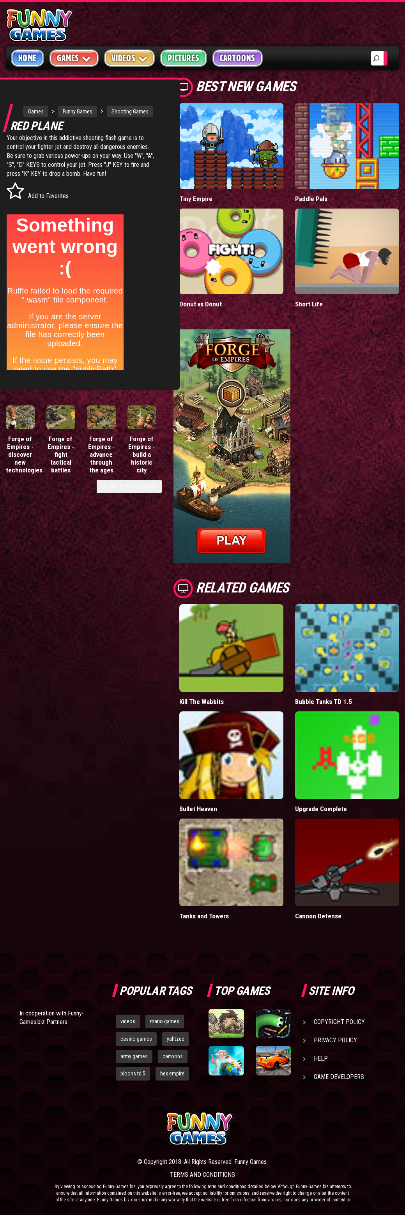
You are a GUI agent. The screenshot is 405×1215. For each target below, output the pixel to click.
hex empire (172, 1073)
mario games (164, 1021)
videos (127, 1021)
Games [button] (74, 58)
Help (321, 1058)
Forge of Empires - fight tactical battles (61, 477)
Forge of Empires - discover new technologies (24, 477)
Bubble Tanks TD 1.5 (323, 702)
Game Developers (339, 1077)
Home (27, 58)
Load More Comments (129, 509)
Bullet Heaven (198, 809)
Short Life (309, 304)
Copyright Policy (339, 1022)
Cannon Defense (318, 916)
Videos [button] (129, 58)
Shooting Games (47, 125)
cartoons (173, 1056)
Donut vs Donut (200, 304)
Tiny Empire (195, 199)
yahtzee (175, 1039)
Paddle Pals (311, 199)
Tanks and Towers (204, 916)
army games (134, 1056)
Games (37, 110)
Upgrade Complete (321, 809)
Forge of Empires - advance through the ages (101, 477)
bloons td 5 (132, 1073)
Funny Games (79, 110)
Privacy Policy (335, 1040)
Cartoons (237, 58)
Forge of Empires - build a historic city (141, 477)
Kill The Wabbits (201, 702)
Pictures (183, 58)
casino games (136, 1039)
